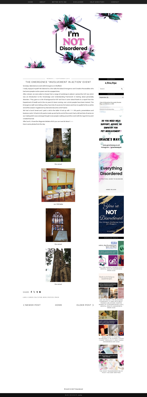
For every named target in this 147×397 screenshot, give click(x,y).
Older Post (84, 305)
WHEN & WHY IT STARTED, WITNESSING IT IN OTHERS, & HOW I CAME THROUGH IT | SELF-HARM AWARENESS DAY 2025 (111, 339)
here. (71, 121)
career (30, 297)
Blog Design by (73, 395)
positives (50, 297)
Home (30, 2)
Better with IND (59, 2)
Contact (115, 2)
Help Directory (97, 2)
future (39, 297)
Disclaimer (78, 2)
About (42, 2)
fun (35, 297)
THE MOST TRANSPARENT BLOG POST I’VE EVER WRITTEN (111, 371)
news (45, 297)
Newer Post (33, 305)
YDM (71, 110)
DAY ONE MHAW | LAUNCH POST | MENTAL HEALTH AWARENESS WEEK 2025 (111, 269)
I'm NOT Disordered (76, 389)
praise (57, 297)
